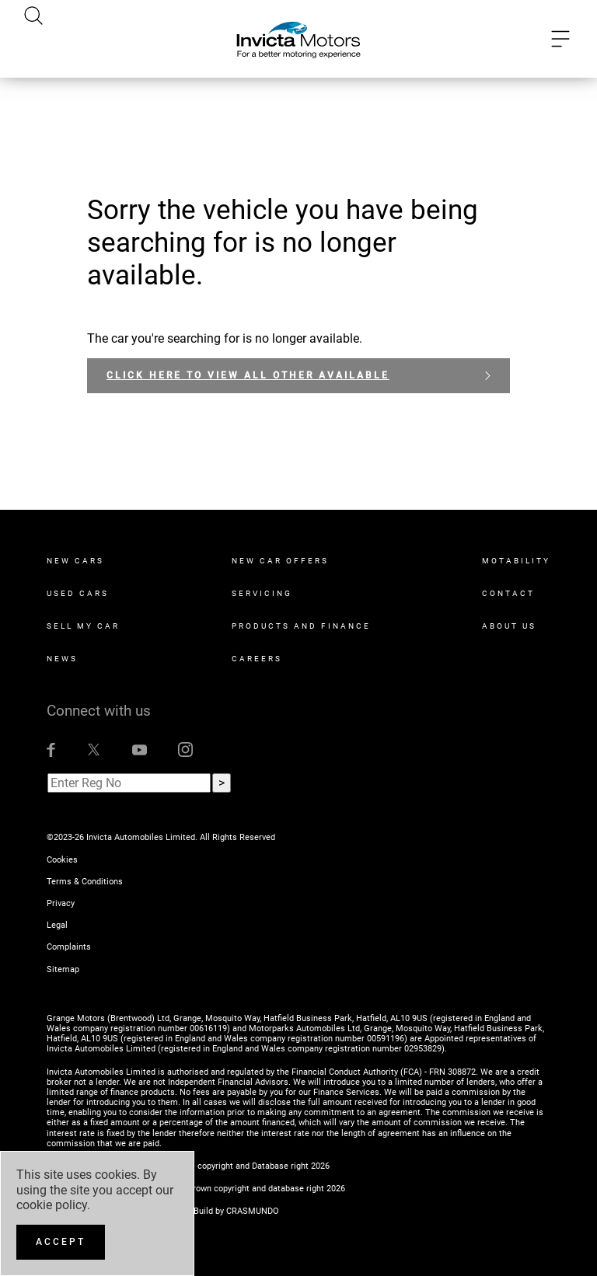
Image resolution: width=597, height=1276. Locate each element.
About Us (509, 626)
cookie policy (51, 1205)
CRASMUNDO (252, 1211)
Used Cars (78, 593)
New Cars (75, 560)
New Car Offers (280, 560)
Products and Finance (301, 626)
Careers (257, 658)
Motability (516, 560)
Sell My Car (83, 626)
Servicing (262, 593)
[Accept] (60, 1242)
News (62, 658)
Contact (508, 593)
